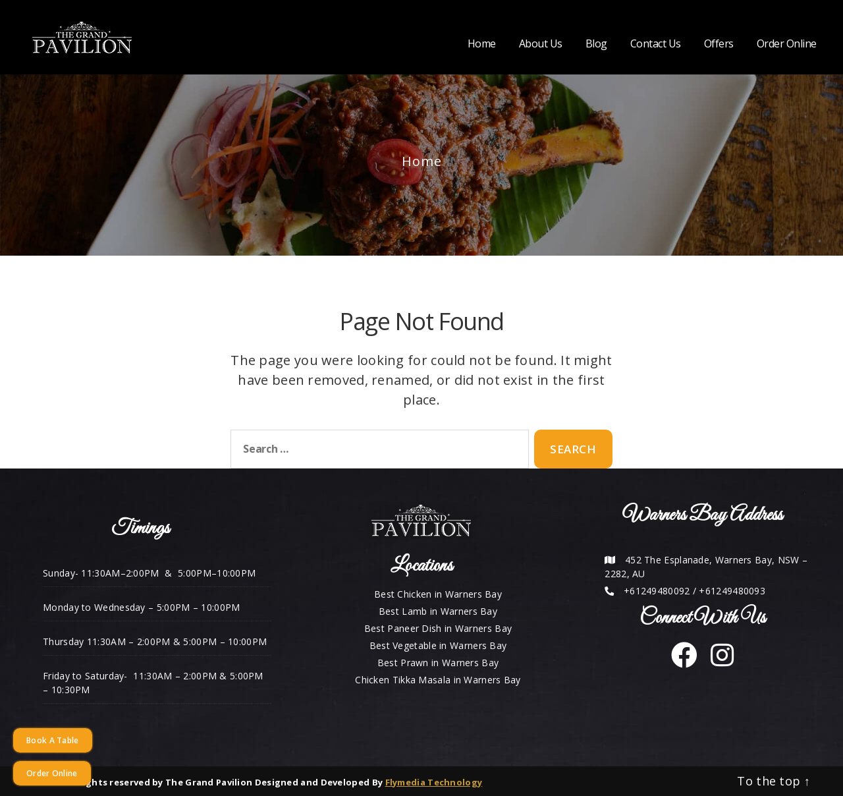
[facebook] (684, 661)
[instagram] (717, 661)
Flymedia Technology (434, 782)
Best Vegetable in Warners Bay (438, 645)
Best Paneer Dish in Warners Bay (438, 628)
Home (482, 44)
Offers (719, 44)
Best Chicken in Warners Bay (438, 594)
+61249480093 (732, 590)
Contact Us (655, 44)
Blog (596, 44)
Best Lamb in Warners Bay (438, 611)
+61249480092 (657, 590)
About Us (540, 44)
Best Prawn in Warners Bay (438, 662)
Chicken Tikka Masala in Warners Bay (438, 679)
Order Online (787, 44)
